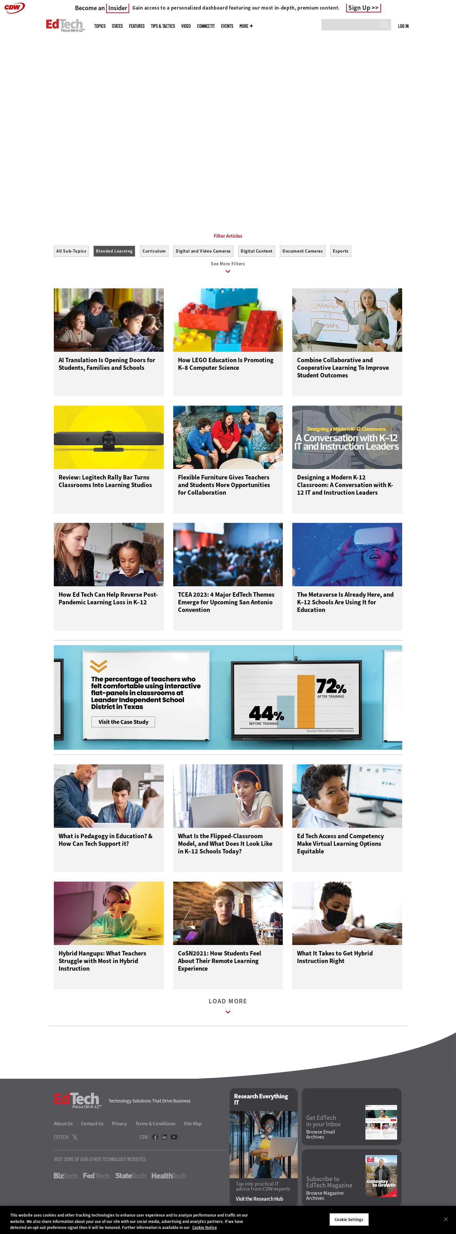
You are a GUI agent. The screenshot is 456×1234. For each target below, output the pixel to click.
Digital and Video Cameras (203, 251)
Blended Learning (114, 251)
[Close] (446, 1219)
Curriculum (154, 251)
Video (186, 26)
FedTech (96, 1177)
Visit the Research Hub (259, 1200)
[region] (228, 1220)
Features (136, 26)
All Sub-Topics (71, 251)
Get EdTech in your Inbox (323, 1122)
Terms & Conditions (155, 1125)
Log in (403, 26)
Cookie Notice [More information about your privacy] (204, 1227)
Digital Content (257, 251)
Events (227, 26)
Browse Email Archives (320, 1136)
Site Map (193, 1125)
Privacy (119, 1125)
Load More (228, 1009)
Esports (341, 251)
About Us (63, 1125)
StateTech (130, 1177)
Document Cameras (302, 251)
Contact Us (92, 1125)
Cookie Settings (349, 1219)
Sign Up (359, 8)
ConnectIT (206, 26)
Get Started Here (84, 151)
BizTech (66, 1177)
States (117, 26)
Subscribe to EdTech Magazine (329, 1183)
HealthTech (169, 1177)
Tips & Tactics (163, 26)
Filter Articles (228, 236)
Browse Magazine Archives (325, 1197)
